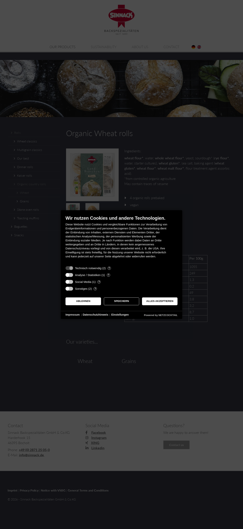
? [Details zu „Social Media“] (99, 281)
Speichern (121, 301)
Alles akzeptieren (159, 301)
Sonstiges (81, 288)
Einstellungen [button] (120, 314)
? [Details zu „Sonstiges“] (95, 288)
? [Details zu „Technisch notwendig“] (109, 268)
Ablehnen (83, 301)
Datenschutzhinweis (95, 314)
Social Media (83, 281)
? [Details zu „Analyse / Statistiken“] (108, 275)
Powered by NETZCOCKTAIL (161, 315)
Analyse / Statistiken (88, 275)
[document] (121, 239)
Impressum (72, 314)
